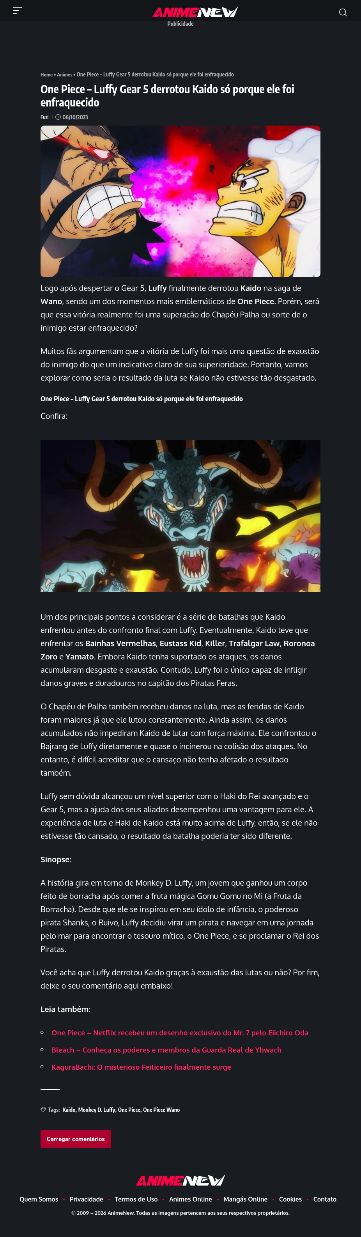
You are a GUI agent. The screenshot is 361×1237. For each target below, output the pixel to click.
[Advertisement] (182, 48)
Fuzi (45, 116)
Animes (66, 74)
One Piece (129, 1122)
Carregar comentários (76, 1151)
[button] (19, 10)
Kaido (68, 1122)
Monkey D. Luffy (96, 1122)
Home (47, 74)
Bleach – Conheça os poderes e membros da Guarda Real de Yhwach (177, 1062)
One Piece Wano (161, 1122)
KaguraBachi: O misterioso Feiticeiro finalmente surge (150, 1079)
